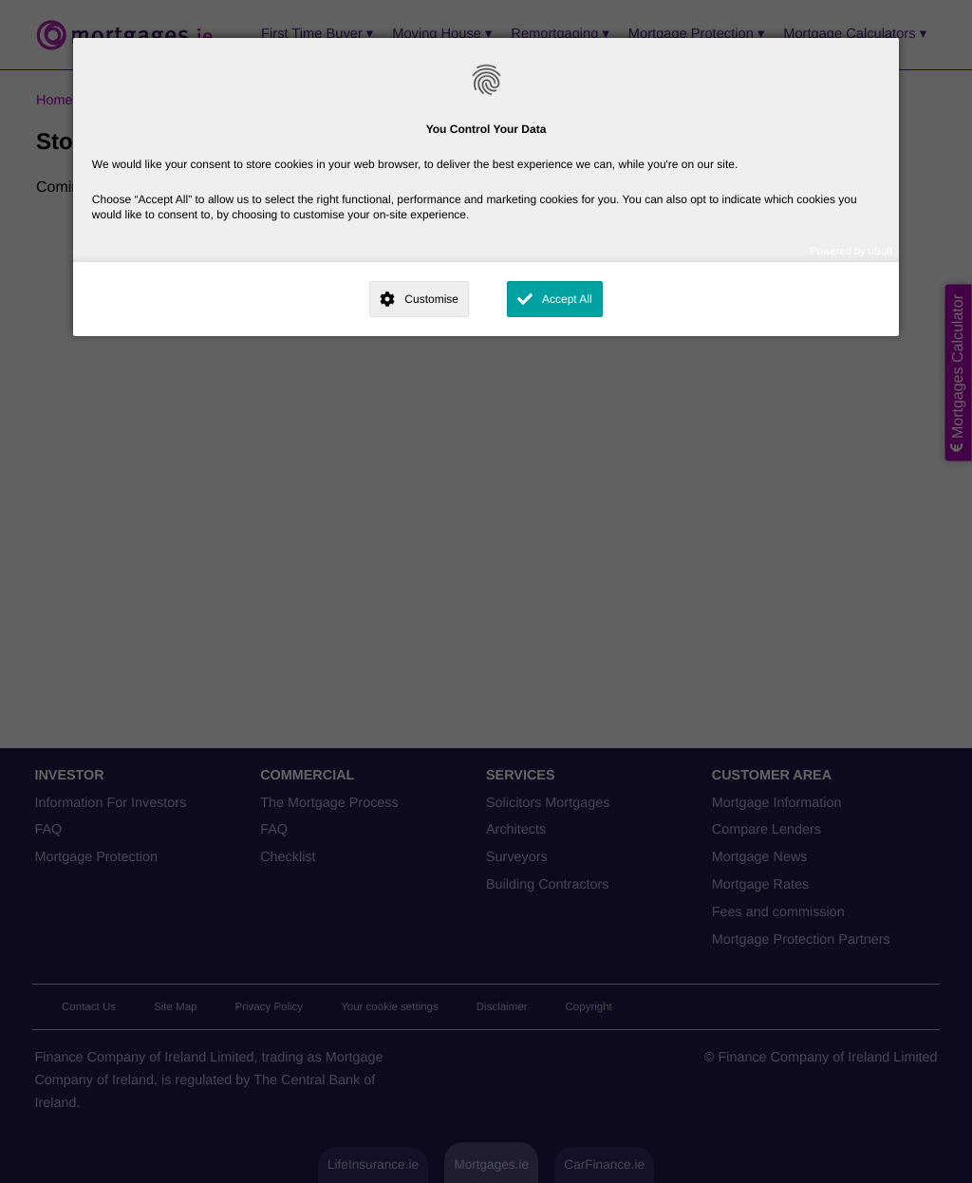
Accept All (567, 299)
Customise (431, 299)
